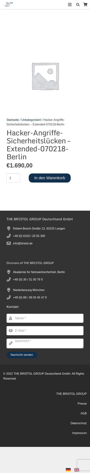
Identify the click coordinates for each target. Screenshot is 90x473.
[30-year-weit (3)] (8, 4)
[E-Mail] (45, 330)
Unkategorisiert (31, 119)
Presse (82, 403)
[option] (77, 470)
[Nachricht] (45, 343)
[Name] (45, 318)
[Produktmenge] (13, 178)
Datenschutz (78, 423)
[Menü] (69, 4)
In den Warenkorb (49, 178)
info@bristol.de (23, 243)
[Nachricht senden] (22, 355)
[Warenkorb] (85, 4)
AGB (84, 413)
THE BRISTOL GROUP (71, 393)
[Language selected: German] (74, 469)
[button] (78, 4)
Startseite (13, 119)
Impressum (79, 433)
